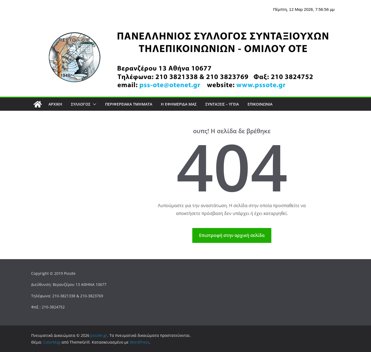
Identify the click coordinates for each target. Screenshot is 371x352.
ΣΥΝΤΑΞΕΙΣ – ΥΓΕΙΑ (222, 104)
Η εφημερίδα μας (179, 104)
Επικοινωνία (260, 104)
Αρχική (55, 104)
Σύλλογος (80, 104)
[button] (93, 104)
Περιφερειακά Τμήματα (128, 104)
